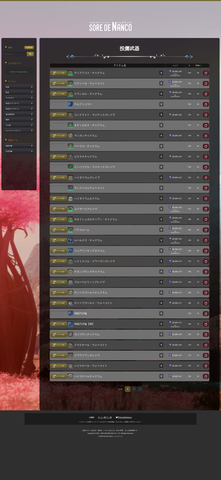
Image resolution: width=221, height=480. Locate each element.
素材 (7, 120)
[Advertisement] (110, 7)
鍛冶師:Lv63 (177, 366)
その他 (8, 125)
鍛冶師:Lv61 (177, 376)
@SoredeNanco (124, 417)
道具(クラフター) (12, 103)
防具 (7, 92)
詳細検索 (29, 48)
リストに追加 (60, 73)
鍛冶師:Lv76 (177, 272)
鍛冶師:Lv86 (177, 136)
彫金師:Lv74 (177, 282)
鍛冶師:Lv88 (177, 115)
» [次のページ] (140, 389)
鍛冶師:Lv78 (177, 261)
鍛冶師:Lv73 (177, 292)
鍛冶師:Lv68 (177, 334)
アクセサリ (10, 98)
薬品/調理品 (10, 114)
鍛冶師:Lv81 (177, 198)
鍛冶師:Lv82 (177, 177)
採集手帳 (9, 146)
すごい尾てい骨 (105, 417)
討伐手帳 (9, 151)
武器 (7, 87)
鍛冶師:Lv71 (177, 303)
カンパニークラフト (13, 131)
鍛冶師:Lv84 (177, 157)
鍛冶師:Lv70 (177, 322)
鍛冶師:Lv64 (177, 355)
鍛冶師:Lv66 (177, 345)
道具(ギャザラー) (12, 109)
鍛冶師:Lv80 (177, 207)
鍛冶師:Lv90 (177, 71)
